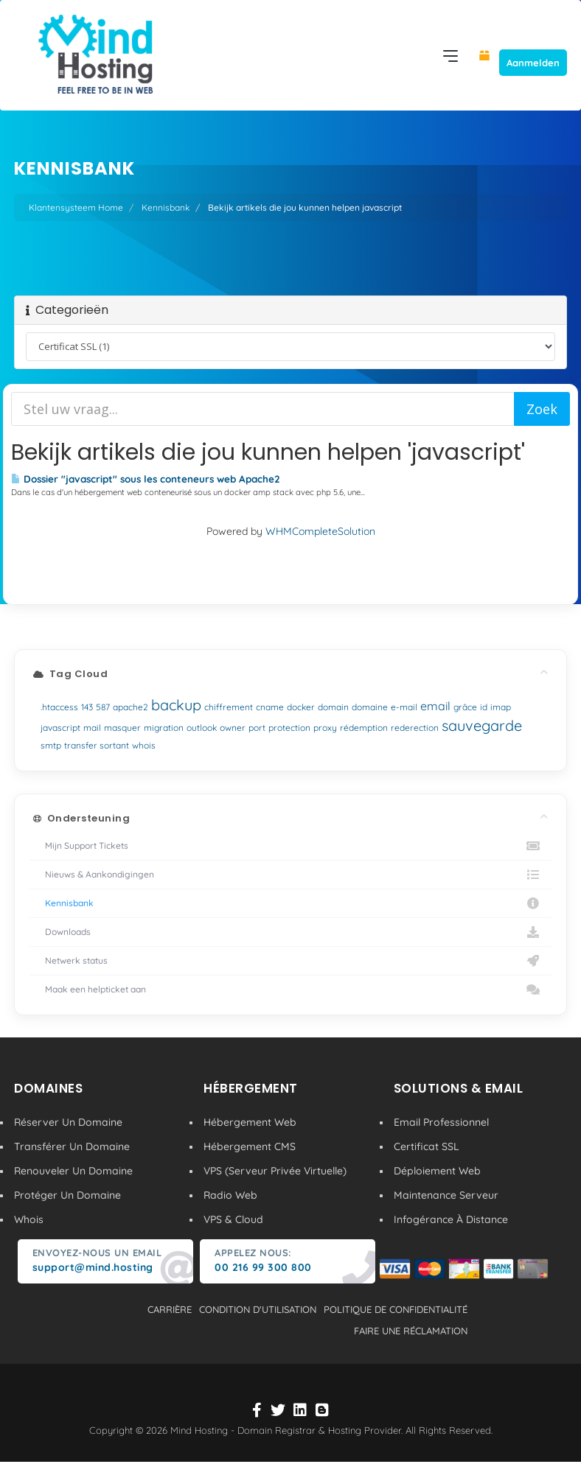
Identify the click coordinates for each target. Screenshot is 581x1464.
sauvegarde (482, 725)
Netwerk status (290, 961)
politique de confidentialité (395, 1309)
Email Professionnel (441, 1122)
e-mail (404, 706)
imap (500, 706)
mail (92, 727)
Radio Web (230, 1195)
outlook (202, 727)
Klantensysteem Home (76, 207)
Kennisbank (165, 207)
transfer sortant (96, 745)
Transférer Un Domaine (72, 1146)
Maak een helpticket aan (290, 989)
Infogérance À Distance (451, 1219)
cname (270, 706)
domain (333, 706)
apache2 (130, 706)
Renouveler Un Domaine (73, 1170)
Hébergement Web (249, 1122)
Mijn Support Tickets (290, 846)
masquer (122, 727)
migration (164, 727)
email (435, 705)
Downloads (290, 932)
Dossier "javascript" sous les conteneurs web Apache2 (145, 479)
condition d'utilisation (257, 1309)
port (256, 727)
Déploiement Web (437, 1170)
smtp (51, 745)
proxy (325, 727)
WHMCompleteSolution (320, 531)
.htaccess (59, 706)
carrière (169, 1309)
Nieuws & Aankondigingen (290, 874)
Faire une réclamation (410, 1331)
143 (87, 706)
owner (233, 727)
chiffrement (228, 706)
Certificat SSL (426, 1146)
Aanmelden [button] (533, 63)
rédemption (364, 727)
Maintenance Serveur (446, 1195)
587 (103, 706)
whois (144, 745)
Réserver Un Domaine (68, 1122)
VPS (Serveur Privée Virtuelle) (275, 1170)
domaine (370, 706)
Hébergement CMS (249, 1146)
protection (289, 727)
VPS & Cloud (233, 1219)
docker (301, 706)
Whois (29, 1219)
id (483, 706)
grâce (465, 706)
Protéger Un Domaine (67, 1195)
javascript (60, 727)
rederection (415, 727)
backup (176, 705)
